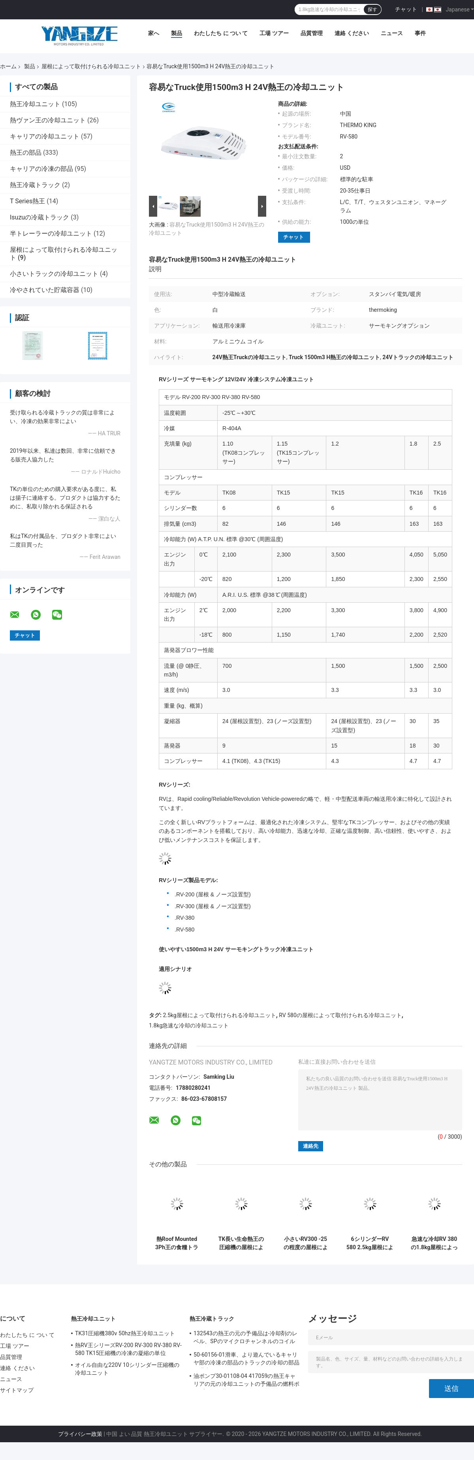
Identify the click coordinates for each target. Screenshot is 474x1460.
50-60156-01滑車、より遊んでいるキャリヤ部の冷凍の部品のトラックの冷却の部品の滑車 (246, 1359)
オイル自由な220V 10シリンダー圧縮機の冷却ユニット (127, 1369)
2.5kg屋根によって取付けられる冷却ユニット (219, 1015)
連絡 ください (352, 33)
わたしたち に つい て (221, 33)
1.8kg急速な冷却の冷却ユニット (189, 1025)
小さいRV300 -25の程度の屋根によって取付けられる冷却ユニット (306, 1243)
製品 (176, 33)
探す (372, 9)
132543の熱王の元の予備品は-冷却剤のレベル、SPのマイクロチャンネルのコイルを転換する (245, 1338)
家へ (153, 33)
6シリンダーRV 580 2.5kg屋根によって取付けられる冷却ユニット (369, 1243)
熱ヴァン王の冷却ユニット (48, 120)
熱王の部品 (25, 152)
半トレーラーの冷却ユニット (51, 233)
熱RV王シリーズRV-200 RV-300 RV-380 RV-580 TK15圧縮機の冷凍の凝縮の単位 (128, 1349)
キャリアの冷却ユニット (44, 136)
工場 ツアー (274, 33)
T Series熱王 (27, 201)
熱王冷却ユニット (35, 104)
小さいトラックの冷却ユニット (54, 273)
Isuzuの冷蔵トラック (39, 217)
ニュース (392, 33)
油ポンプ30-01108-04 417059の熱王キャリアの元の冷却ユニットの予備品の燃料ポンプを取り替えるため (246, 1381)
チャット (406, 9)
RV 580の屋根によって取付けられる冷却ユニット (340, 1015)
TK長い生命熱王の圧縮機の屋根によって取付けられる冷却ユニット (241, 1243)
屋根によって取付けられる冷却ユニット (91, 66)
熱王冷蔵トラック (35, 185)
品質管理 (312, 33)
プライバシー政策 (80, 1434)
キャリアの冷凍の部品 (41, 168)
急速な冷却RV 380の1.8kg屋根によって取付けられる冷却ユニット (434, 1243)
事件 (420, 33)
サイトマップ (17, 1390)
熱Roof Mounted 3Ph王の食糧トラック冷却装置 (176, 1243)
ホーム (8, 66)
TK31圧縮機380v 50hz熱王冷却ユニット (125, 1333)
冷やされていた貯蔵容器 (44, 290)
